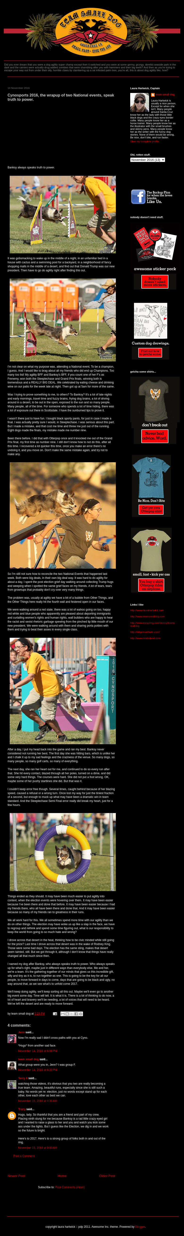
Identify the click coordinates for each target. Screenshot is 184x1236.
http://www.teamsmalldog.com (147, 616)
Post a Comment (23, 1156)
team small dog (28, 1059)
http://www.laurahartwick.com (147, 610)
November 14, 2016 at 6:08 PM (37, 1051)
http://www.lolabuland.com (145, 638)
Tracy (21, 1109)
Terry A (23, 1078)
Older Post (107, 1176)
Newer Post (16, 1176)
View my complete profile (144, 141)
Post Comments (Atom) (70, 1187)
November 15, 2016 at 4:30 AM (37, 1101)
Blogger (140, 1226)
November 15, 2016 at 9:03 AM (37, 1147)
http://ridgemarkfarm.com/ (145, 632)
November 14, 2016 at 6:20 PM (37, 1070)
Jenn (21, 1032)
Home (62, 1176)
